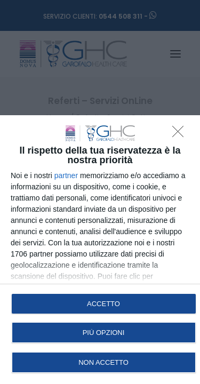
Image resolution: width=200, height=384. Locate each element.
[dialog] (100, 249)
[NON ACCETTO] (180, 134)
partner (66, 175)
